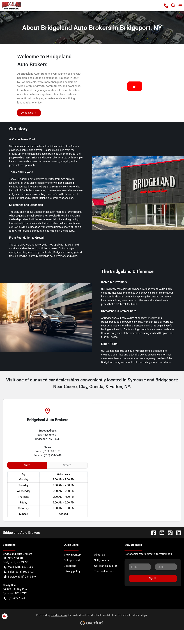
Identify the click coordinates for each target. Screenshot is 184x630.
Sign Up (153, 578)
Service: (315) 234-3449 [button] (20, 577)
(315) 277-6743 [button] (15, 598)
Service (67, 465)
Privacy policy (72, 571)
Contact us (29, 113)
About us (99, 554)
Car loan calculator (105, 565)
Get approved (72, 560)
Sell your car (101, 560)
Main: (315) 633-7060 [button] (18, 567)
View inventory (72, 554)
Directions (70, 565)
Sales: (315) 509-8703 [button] (19, 572)
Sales (27, 465)
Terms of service (104, 571)
